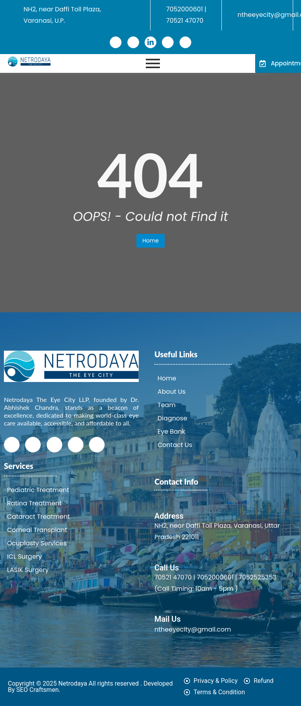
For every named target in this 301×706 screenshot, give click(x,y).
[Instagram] (168, 42)
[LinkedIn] (150, 42)
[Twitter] (133, 42)
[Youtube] (185, 42)
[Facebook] (115, 42)
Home (150, 240)
